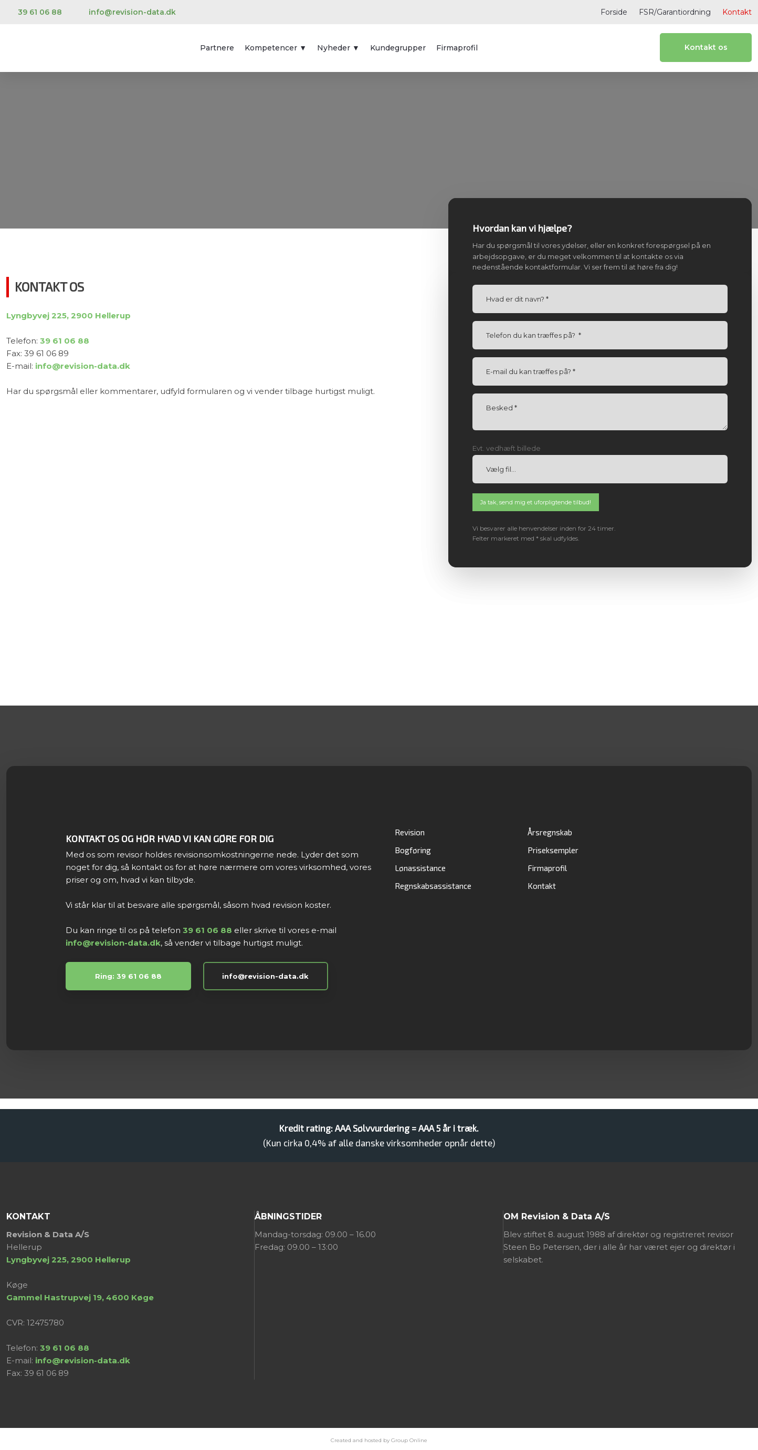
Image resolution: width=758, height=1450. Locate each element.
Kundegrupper (398, 48)
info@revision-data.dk (113, 943)
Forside (614, 12)
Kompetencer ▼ (276, 48)
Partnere (217, 48)
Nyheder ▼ (338, 48)
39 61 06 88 (207, 930)
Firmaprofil (457, 48)
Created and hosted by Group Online (379, 1440)
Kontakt (737, 12)
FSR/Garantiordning (675, 12)
